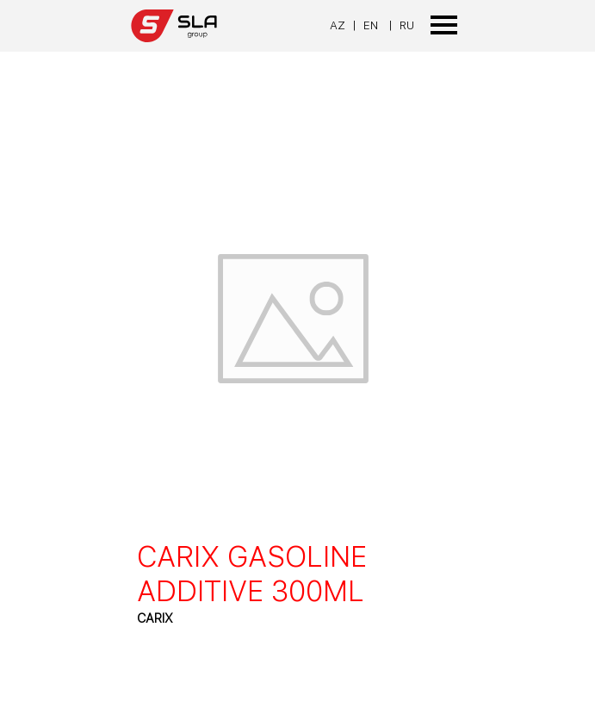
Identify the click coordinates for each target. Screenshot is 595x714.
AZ (337, 25)
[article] (298, 379)
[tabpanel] (349, 25)
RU (407, 25)
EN (370, 25)
